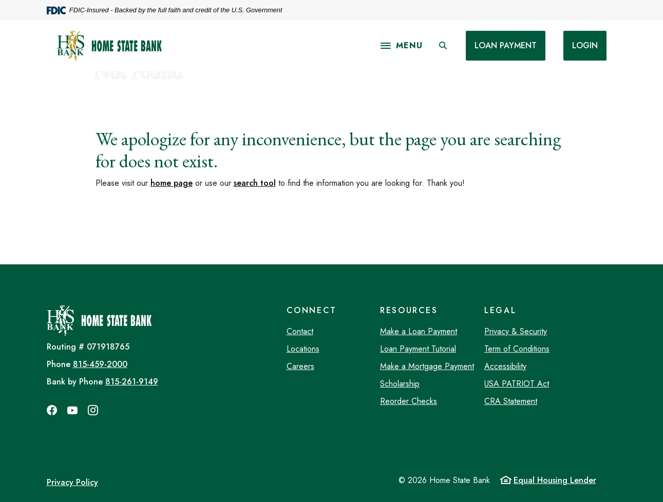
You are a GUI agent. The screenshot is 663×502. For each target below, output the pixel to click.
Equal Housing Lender (555, 480)
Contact (300, 331)
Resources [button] (409, 310)
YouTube (72, 410)
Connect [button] (312, 310)
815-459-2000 (100, 364)
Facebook (52, 410)
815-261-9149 (131, 382)
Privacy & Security (515, 331)
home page (171, 183)
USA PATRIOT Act (516, 384)
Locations (303, 349)
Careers (300, 366)
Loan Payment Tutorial (418, 349)
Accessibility (505, 366)
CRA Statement (510, 401)
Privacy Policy (72, 482)
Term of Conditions (517, 349)
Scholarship (400, 384)
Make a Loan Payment (418, 331)
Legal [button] (500, 310)
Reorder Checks (408, 401)
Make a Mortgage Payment (427, 366)
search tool (255, 183)
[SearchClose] (442, 45)
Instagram (93, 410)
